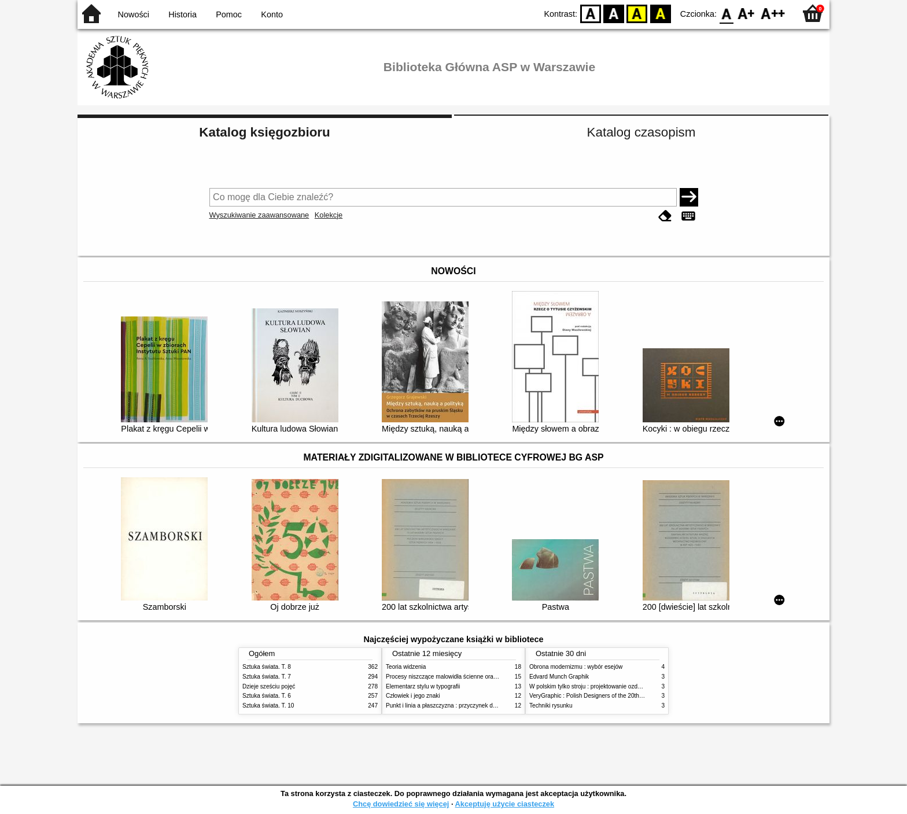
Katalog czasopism (641, 132)
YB (637, 13)
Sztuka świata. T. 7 (266, 676)
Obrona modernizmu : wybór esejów (575, 667)
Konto (272, 14)
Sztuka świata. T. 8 (266, 667)
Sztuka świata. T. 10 (268, 705)
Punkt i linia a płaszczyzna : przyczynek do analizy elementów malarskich (480, 705)
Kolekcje (328, 215)
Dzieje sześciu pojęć (268, 686)
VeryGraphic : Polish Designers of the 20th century (594, 696)
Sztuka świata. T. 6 (266, 696)
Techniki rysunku (551, 705)
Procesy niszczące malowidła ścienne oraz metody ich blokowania (471, 676)
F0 (726, 13)
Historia (182, 14)
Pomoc (229, 14)
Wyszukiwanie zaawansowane (259, 215)
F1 (746, 13)
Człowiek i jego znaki (413, 696)
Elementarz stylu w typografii (423, 686)
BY (660, 13)
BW (613, 13)
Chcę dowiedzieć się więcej (401, 804)
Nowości (133, 14)
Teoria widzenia (406, 667)
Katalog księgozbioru (264, 132)
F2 (773, 13)
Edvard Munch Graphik (559, 676)
